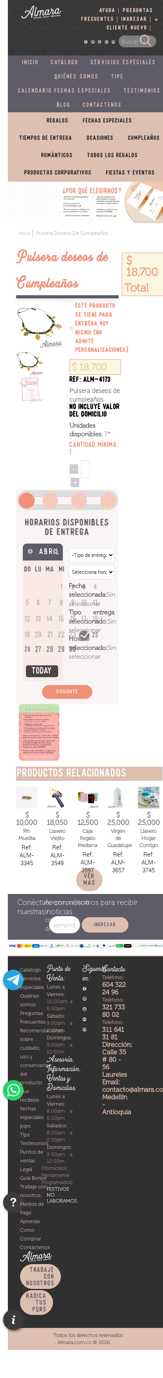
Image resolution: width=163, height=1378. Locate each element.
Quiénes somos (77, 77)
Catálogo (65, 63)
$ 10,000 (26, 819)
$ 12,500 (87, 819)
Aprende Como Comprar (30, 1230)
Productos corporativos (58, 173)
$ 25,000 (118, 819)
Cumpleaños (144, 138)
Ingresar (134, 19)
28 (50, 650)
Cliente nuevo (127, 28)
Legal (26, 1169)
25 (95, 635)
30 (73, 650)
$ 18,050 (57, 819)
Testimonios (34, 1143)
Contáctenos (102, 105)
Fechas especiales (107, 121)
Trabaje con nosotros (40, 1277)
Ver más (89, 879)
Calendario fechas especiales (65, 91)
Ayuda (107, 11)
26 (28, 650)
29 (61, 650)
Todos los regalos (112, 156)
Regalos (57, 121)
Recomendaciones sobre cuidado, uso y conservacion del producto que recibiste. (42, 1065)
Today (42, 671)
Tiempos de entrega (45, 138)
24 (84, 635)
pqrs (25, 1126)
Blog (64, 105)
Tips (117, 77)
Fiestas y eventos (130, 173)
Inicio (30, 63)
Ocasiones (100, 138)
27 (38, 650)
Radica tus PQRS (36, 1303)
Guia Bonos (33, 1178)
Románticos (57, 156)
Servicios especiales (123, 63)
